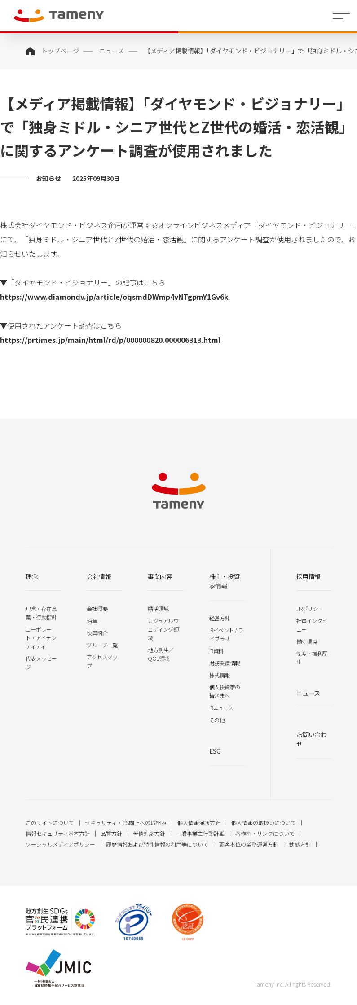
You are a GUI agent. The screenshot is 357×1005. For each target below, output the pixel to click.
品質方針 (111, 833)
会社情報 (99, 576)
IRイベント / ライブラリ (226, 634)
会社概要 (97, 608)
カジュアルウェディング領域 (163, 629)
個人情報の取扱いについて (263, 822)
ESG (215, 750)
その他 (217, 720)
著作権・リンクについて (265, 833)
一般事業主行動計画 (200, 833)
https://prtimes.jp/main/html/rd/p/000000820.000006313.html (110, 339)
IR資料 (216, 650)
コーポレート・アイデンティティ (41, 637)
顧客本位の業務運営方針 (248, 844)
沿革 (92, 620)
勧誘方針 (300, 844)
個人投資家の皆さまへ (224, 691)
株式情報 (219, 675)
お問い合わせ (311, 739)
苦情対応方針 (149, 833)
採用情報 (308, 576)
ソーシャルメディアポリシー (60, 844)
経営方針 (219, 618)
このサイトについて (50, 822)
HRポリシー (309, 608)
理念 (32, 576)
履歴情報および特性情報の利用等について (157, 844)
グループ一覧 (102, 645)
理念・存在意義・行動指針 (41, 613)
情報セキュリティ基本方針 (58, 833)
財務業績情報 (224, 663)
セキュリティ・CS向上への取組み (126, 822)
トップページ (60, 50)
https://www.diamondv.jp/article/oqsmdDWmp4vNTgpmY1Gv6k (114, 296)
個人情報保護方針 (198, 822)
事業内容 (160, 576)
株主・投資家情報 (224, 581)
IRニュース (221, 707)
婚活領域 (158, 608)
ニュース (111, 50)
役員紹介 (97, 632)
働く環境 (306, 641)
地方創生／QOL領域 (161, 654)
